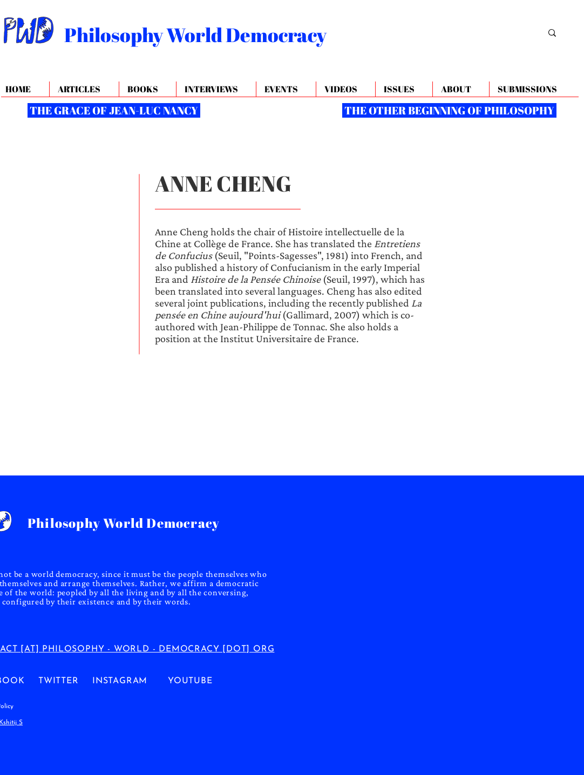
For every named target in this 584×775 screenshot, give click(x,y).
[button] (460, 89)
